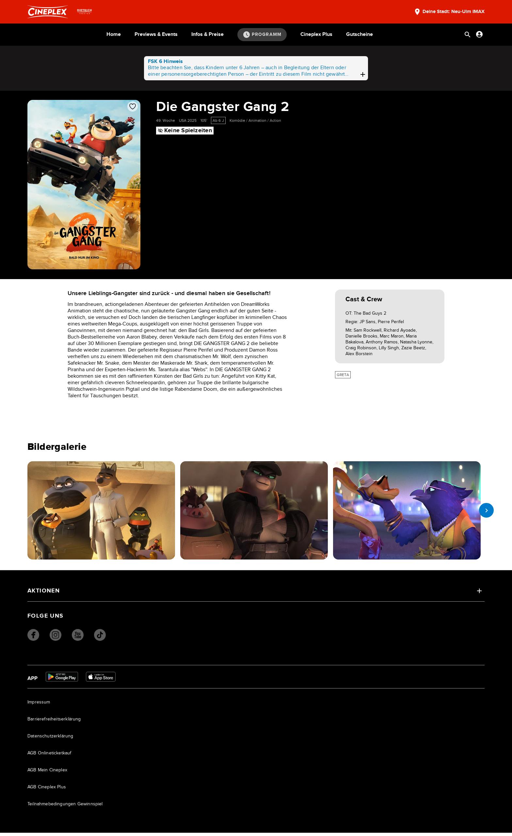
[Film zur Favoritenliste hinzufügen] (132, 106)
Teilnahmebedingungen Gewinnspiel (65, 807)
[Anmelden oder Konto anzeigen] (479, 34)
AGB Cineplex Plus (46, 790)
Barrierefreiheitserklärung (54, 722)
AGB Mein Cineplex (47, 773)
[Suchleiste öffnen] (467, 34)
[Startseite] (47, 11)
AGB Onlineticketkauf (49, 756)
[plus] (363, 74)
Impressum (38, 705)
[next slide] (484, 510)
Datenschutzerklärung (50, 739)
